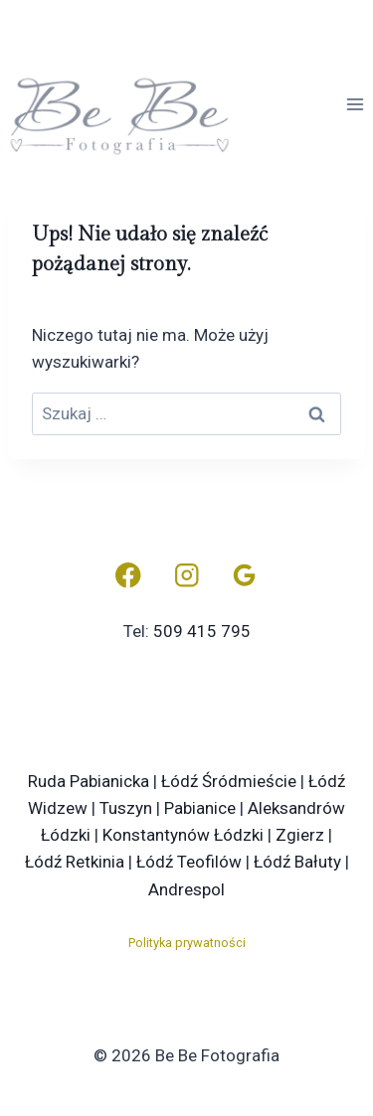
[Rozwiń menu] (354, 103)
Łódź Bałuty (297, 862)
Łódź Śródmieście (228, 781)
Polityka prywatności (187, 942)
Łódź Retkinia (74, 862)
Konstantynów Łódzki (183, 835)
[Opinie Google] (245, 576)
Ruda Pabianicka (88, 781)
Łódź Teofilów (189, 862)
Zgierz (300, 835)
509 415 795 (202, 631)
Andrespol (186, 889)
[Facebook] (127, 576)
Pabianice (200, 808)
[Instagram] (186, 576)
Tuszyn (125, 808)
